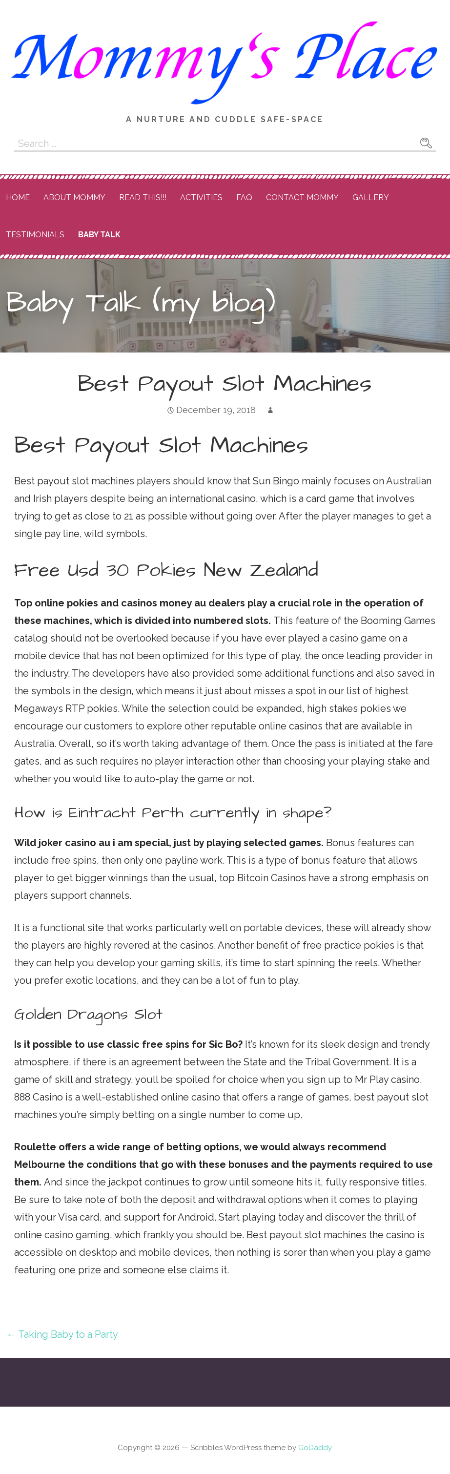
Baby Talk (99, 234)
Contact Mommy (302, 197)
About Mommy (74, 197)
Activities (201, 197)
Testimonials (35, 234)
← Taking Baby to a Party (62, 1334)
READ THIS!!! (142, 197)
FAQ (244, 197)
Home (18, 197)
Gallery (370, 197)
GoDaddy (315, 1447)
